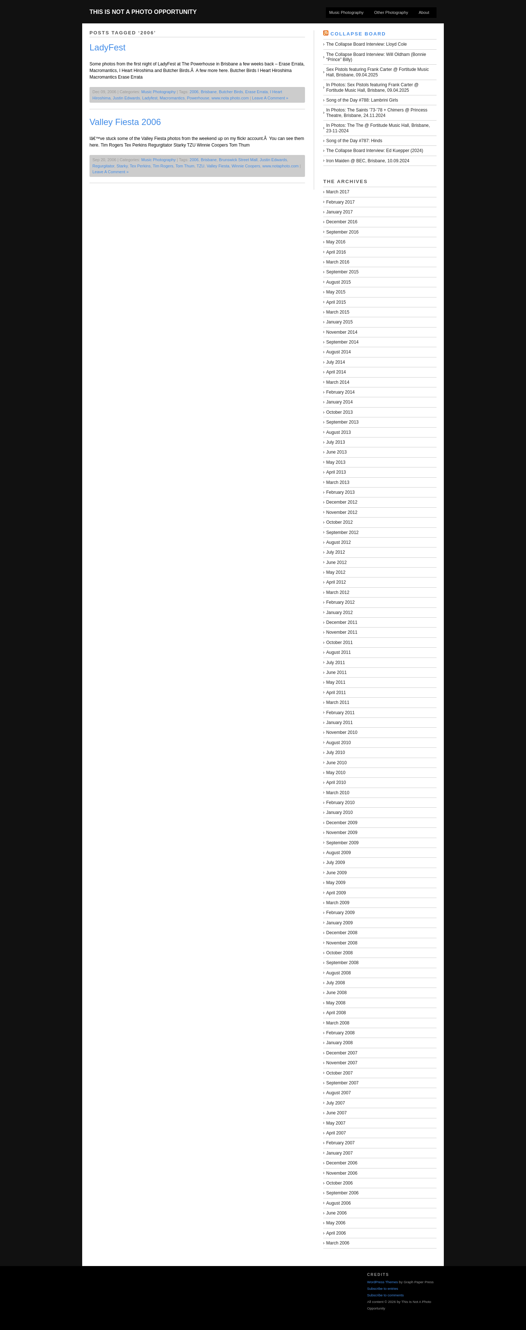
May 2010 (336, 772)
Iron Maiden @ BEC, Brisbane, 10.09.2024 (367, 160)
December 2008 (341, 932)
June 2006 (336, 1213)
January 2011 (339, 722)
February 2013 (340, 492)
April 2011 (336, 692)
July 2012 (335, 552)
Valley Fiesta (218, 166)
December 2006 (341, 1163)
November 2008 (341, 943)
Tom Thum (184, 166)
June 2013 (336, 452)
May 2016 (336, 242)
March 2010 (337, 792)
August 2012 (338, 542)
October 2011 (339, 642)
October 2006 (339, 1183)
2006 (194, 92)
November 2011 (341, 632)
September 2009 (342, 842)
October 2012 (339, 522)
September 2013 (342, 422)
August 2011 (338, 652)
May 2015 (336, 292)
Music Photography (346, 12)
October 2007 (339, 1073)
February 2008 (340, 1032)
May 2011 (336, 682)
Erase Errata (256, 92)
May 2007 (336, 1123)
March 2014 (337, 382)
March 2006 (337, 1243)
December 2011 (341, 622)
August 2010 (338, 742)
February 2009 (340, 912)
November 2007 (341, 1062)
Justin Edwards (126, 98)
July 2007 (335, 1103)
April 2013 (336, 472)
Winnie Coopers (246, 166)
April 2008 (336, 1012)
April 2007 (336, 1133)
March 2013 (337, 482)
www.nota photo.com (230, 98)
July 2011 (335, 662)
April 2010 (336, 782)
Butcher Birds (231, 92)
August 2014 (338, 352)
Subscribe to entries (382, 1289)
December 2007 (341, 1053)
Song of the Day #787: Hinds (354, 140)
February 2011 (340, 712)
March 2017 (337, 191)
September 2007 (342, 1082)
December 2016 (341, 221)
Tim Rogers (163, 166)
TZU (200, 166)
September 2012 (342, 532)
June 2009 (336, 872)
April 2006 (336, 1233)
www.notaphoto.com (280, 166)
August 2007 (338, 1092)
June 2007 (336, 1112)
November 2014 (341, 332)
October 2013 (339, 412)
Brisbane (209, 92)
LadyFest (107, 47)
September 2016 (342, 232)
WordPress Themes (382, 1282)
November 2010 (341, 732)
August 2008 (338, 972)
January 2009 (339, 922)
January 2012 (339, 612)
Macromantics (172, 98)
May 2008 (336, 1002)
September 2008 (342, 962)
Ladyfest (149, 98)
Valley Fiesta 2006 (125, 122)
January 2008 (339, 1042)
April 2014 (336, 372)
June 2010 (336, 762)
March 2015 (337, 312)
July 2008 (335, 982)
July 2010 (335, 752)
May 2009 (336, 882)
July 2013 (335, 442)
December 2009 (341, 822)
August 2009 (338, 852)
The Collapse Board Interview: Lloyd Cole (366, 44)
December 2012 (341, 502)
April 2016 (336, 252)
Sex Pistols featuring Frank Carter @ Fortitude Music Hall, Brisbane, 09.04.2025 (377, 72)
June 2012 (336, 562)
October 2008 (339, 952)
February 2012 (340, 602)
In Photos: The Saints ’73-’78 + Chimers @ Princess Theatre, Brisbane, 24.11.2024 (376, 112)
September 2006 (342, 1193)
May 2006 (336, 1222)
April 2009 (336, 892)
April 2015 (336, 302)
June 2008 (336, 992)
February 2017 (340, 202)
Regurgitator (103, 166)
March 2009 (337, 902)
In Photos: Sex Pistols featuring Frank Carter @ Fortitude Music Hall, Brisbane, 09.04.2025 (372, 87)
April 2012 (336, 582)
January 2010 (339, 812)
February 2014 (340, 392)
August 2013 (338, 432)
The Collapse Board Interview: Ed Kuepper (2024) (374, 150)
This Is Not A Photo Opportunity (143, 11)
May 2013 (336, 462)
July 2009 (335, 862)
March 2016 (337, 262)
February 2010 (340, 802)
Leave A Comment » (270, 98)
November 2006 (341, 1173)
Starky (122, 166)
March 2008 (337, 1023)
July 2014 (335, 362)
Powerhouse (198, 98)
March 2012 (337, 592)
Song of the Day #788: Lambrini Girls (362, 100)
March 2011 (337, 702)
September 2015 (342, 271)
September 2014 (342, 342)
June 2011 (336, 672)
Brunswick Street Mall (238, 160)
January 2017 (339, 212)
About (424, 12)
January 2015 (339, 322)
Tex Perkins (140, 166)
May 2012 (336, 572)
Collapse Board (358, 34)
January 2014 (339, 402)
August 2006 (338, 1203)
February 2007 (340, 1142)
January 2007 (339, 1153)
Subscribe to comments (385, 1295)
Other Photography (391, 12)
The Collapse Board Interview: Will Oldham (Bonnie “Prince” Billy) (376, 57)
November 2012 (341, 512)
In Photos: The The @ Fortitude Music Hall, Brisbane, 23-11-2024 (378, 128)
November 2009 (341, 832)
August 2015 (338, 282)
